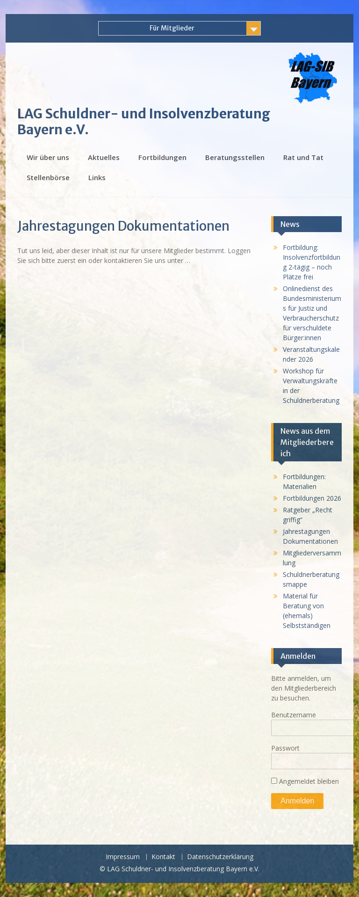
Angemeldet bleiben (305, 781)
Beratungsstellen (235, 157)
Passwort (285, 748)
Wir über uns (48, 157)
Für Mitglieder (172, 28)
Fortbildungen (162, 157)
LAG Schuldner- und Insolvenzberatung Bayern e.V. (143, 121)
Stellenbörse (48, 177)
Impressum (123, 857)
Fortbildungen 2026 (312, 498)
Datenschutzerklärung (220, 857)
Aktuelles (104, 157)
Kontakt (163, 857)
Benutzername (293, 714)
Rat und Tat (303, 157)
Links (97, 177)
